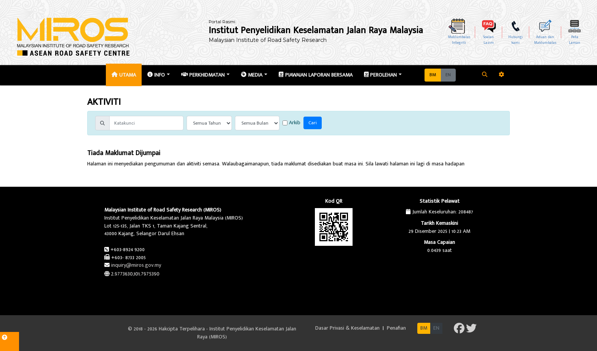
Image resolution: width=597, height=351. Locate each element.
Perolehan (380, 75)
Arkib (291, 123)
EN (448, 75)
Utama (124, 75)
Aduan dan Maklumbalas (545, 40)
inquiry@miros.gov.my (136, 265)
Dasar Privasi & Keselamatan (348, 328)
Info (156, 75)
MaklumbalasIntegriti (459, 40)
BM (432, 75)
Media (251, 75)
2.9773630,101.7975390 (135, 274)
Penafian (396, 328)
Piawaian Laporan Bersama (315, 75)
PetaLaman (574, 40)
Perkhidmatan (203, 75)
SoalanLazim (488, 40)
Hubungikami (515, 40)
